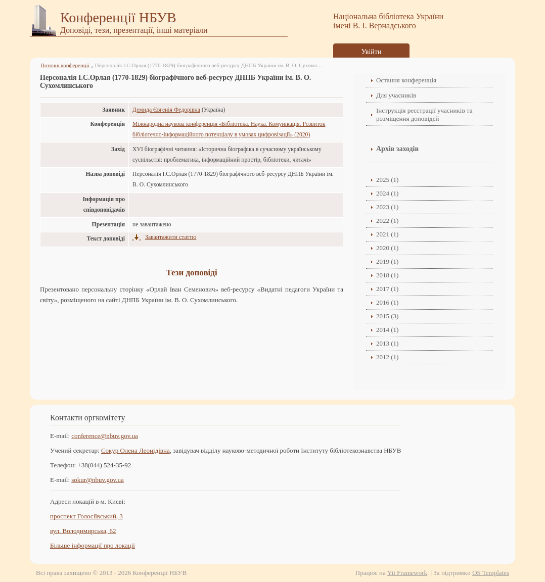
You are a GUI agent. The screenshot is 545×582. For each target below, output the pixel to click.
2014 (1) (387, 329)
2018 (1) (387, 275)
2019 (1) (387, 261)
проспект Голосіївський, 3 (86, 516)
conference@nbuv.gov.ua (104, 436)
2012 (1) (387, 357)
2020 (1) (387, 248)
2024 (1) (387, 193)
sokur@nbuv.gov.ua (97, 479)
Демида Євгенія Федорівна (166, 110)
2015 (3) (387, 316)
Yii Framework (407, 572)
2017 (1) (387, 289)
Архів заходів (397, 149)
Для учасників (396, 95)
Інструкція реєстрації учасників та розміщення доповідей (424, 114)
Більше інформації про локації (92, 545)
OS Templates (490, 572)
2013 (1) (387, 343)
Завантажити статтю (170, 237)
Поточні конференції (64, 65)
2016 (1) (387, 302)
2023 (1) (387, 207)
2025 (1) (387, 179)
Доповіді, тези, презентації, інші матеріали (134, 30)
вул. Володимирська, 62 (83, 531)
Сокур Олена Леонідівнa (135, 450)
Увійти (371, 52)
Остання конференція (406, 80)
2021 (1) (387, 234)
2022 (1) (387, 220)
